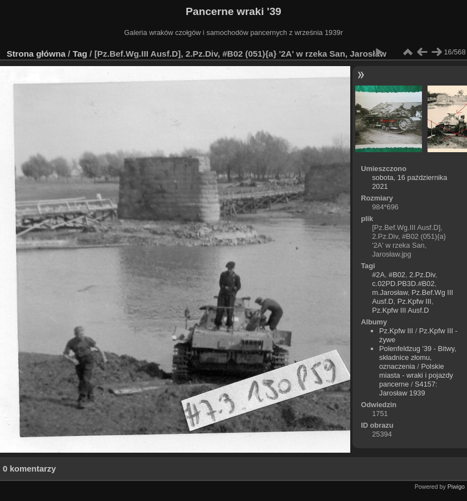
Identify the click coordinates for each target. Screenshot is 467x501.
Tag (80, 53)
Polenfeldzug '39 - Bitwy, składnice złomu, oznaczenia (417, 357)
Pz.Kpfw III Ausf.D (400, 310)
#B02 (397, 274)
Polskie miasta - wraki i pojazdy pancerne (416, 375)
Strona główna (36, 53)
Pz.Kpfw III (414, 301)
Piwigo (456, 486)
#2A (378, 274)
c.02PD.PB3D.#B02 (403, 283)
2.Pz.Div (422, 274)
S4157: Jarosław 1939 (408, 388)
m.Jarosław (390, 292)
